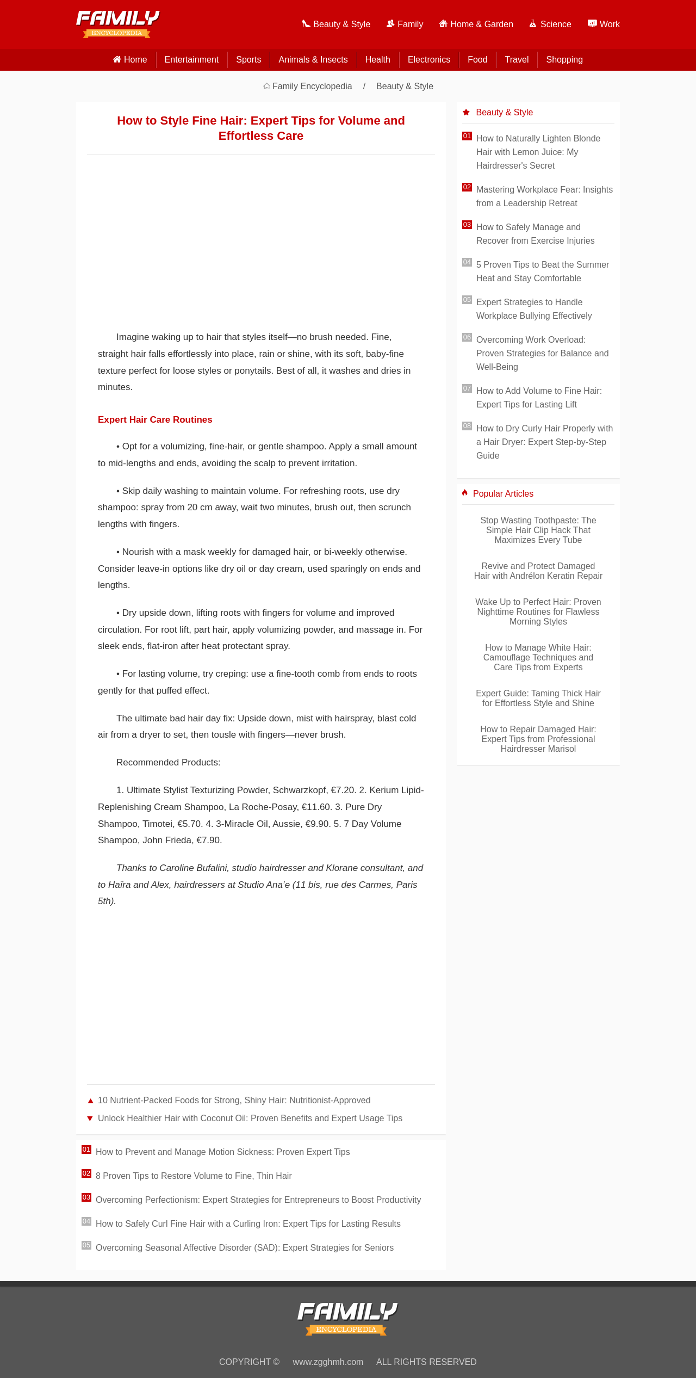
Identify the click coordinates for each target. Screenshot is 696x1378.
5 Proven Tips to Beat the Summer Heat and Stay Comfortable (543, 271)
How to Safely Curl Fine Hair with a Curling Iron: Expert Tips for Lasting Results (248, 1223)
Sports (248, 59)
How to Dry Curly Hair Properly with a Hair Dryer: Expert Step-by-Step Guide (544, 442)
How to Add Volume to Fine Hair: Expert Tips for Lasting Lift (539, 397)
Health (377, 59)
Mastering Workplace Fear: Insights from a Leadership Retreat (544, 196)
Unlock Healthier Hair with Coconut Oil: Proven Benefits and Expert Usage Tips (250, 1118)
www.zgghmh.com (328, 1362)
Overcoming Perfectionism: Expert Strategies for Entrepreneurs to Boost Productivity (258, 1199)
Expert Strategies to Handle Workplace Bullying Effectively (534, 309)
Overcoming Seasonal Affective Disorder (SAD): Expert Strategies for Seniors (245, 1247)
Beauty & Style (404, 86)
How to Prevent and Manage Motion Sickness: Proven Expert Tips (223, 1152)
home (135, 59)
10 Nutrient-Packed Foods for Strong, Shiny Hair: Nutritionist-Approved (234, 1100)
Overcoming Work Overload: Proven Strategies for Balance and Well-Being (542, 353)
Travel (517, 59)
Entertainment (192, 59)
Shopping (564, 59)
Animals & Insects (312, 59)
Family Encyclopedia (312, 86)
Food (477, 59)
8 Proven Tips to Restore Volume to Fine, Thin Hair (194, 1176)
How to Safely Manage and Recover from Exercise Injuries (535, 234)
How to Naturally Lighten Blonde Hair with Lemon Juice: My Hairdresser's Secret (538, 152)
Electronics (429, 59)
